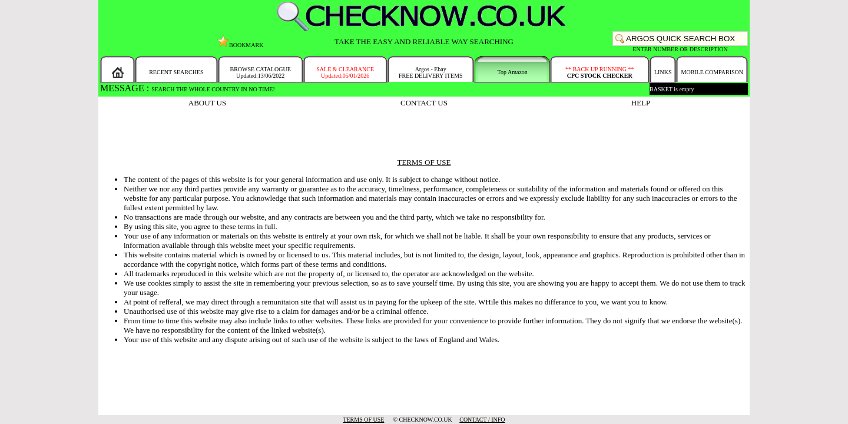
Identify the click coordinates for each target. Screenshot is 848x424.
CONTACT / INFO (482, 419)
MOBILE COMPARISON (712, 72)
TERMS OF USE (363, 419)
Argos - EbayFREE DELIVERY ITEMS (431, 72)
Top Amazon (513, 72)
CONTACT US (424, 102)
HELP (641, 102)
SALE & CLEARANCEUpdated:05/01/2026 (345, 72)
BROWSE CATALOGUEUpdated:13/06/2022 (260, 72)
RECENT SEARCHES (176, 72)
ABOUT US (207, 102)
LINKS (662, 72)
